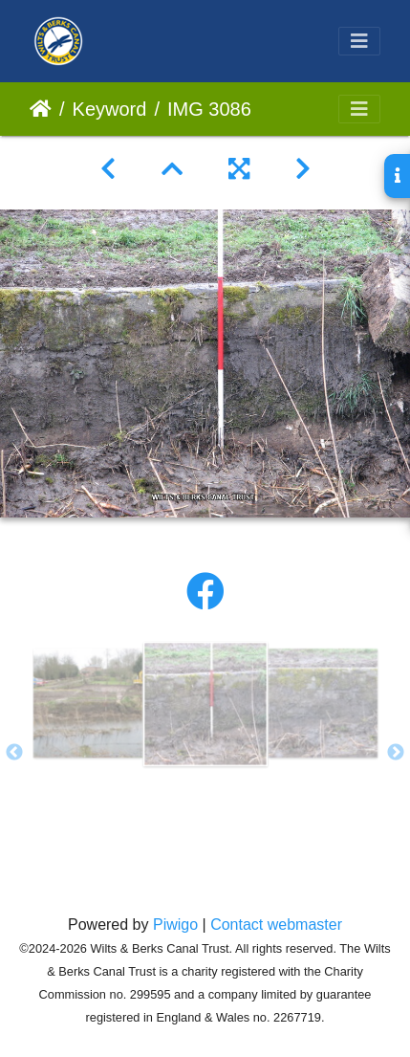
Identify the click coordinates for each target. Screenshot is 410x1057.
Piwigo (175, 924)
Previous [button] (14, 752)
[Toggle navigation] (359, 41)
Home (41, 109)
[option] (87, 703)
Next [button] (395, 752)
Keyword (110, 109)
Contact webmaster (276, 924)
